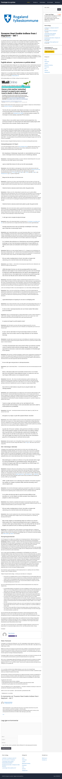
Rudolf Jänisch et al (20, 474)
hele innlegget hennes (23, 146)
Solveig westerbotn (8, 702)
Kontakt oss (35, 2)
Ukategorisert (47, 72)
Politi (45, 68)
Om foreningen (50, 2)
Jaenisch (12, 533)
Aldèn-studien (6, 533)
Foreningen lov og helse (8, 2)
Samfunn (46, 70)
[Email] (16, 636)
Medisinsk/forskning (48, 65)
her (17, 172)
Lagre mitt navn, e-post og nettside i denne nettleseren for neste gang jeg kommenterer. (19, 745)
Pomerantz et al (28, 474)
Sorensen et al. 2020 (18, 113)
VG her (27, 172)
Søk (59, 9)
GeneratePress (20, 776)
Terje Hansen (8, 37)
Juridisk (46, 63)
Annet (45, 59)
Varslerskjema (42, 2)
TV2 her (13, 172)
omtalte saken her (15, 75)
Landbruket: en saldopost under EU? (51, 27)
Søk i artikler (46, 7)
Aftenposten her (4, 173)
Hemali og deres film (36, 169)
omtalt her (36, 474)
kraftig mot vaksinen (8, 106)
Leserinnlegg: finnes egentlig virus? (51, 42)
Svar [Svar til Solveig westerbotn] (3, 714)
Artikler (29, 2)
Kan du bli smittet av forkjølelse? (50, 30)
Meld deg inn (57, 2)
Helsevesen (46, 61)
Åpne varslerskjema (49, 51)
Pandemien (46, 66)
